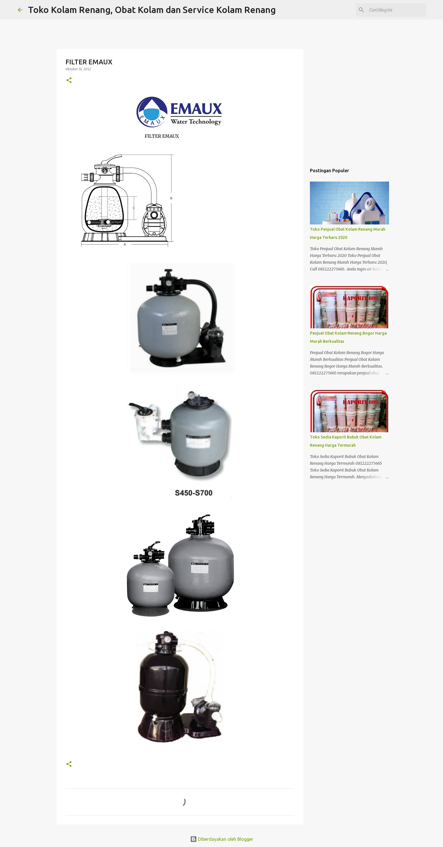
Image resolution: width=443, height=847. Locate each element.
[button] (69, 80)
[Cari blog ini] (396, 10)
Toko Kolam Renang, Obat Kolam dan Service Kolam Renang (152, 10)
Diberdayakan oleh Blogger (221, 839)
